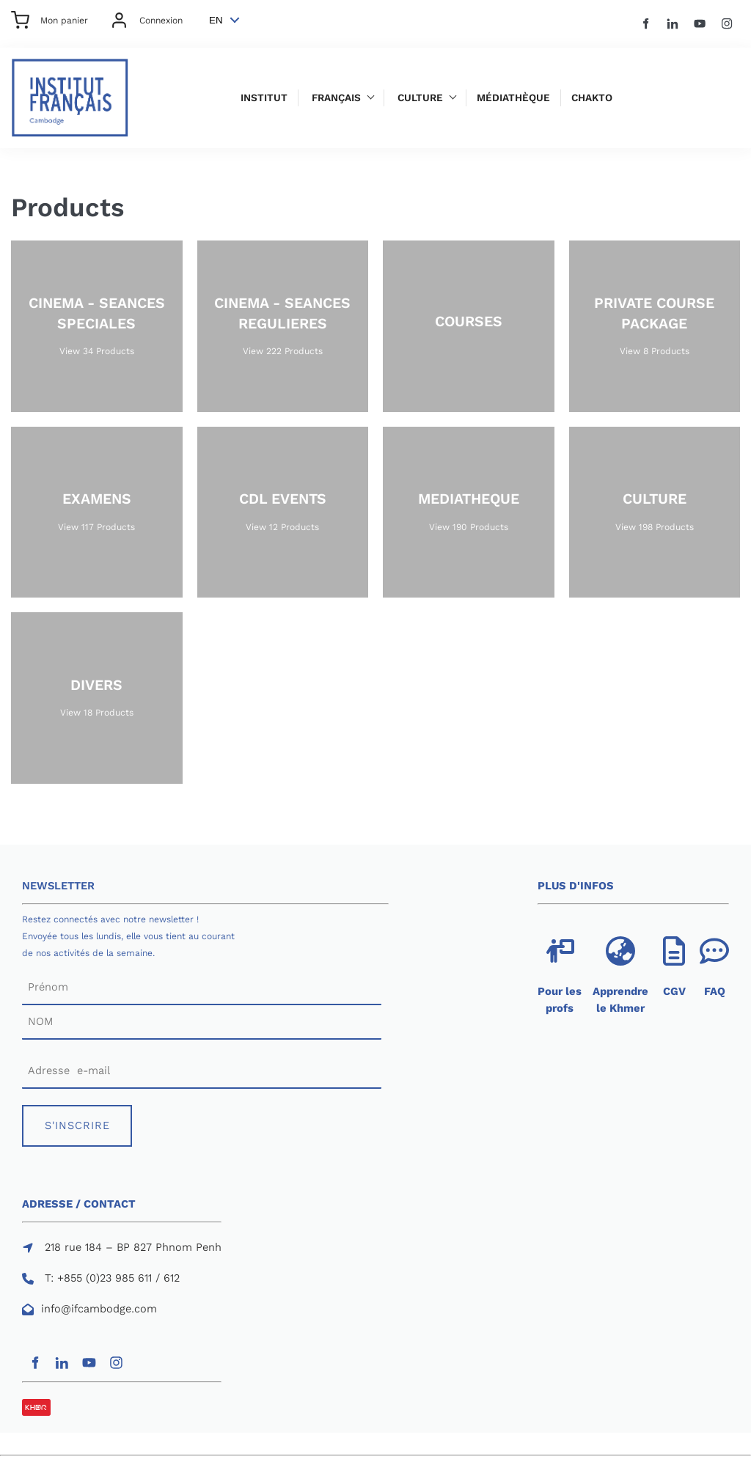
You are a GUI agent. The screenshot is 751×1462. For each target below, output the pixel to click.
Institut (264, 98)
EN (216, 20)
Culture (420, 98)
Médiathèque (513, 98)
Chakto (591, 98)
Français (336, 98)
